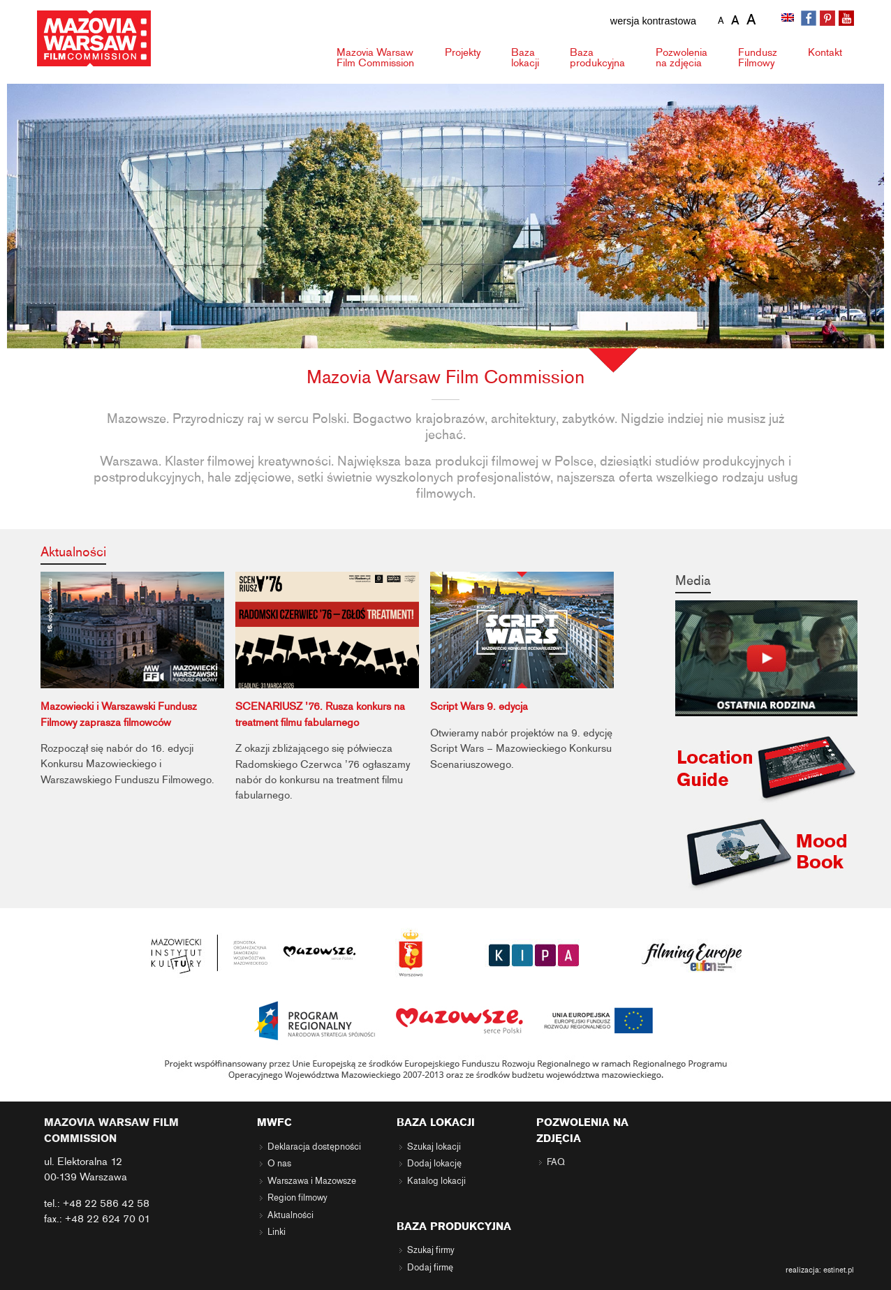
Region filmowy (297, 1197)
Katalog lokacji (436, 1181)
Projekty (462, 52)
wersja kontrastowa (653, 21)
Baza (525, 57)
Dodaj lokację (434, 1163)
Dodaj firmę (430, 1267)
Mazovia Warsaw (375, 57)
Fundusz (757, 57)
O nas (279, 1163)
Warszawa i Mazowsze (311, 1181)
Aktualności (73, 552)
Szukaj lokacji (434, 1146)
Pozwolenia (681, 57)
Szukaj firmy (431, 1250)
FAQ (556, 1162)
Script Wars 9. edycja (479, 706)
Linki (276, 1232)
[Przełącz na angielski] (789, 19)
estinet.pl (838, 1270)
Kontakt (825, 52)
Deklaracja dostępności (314, 1146)
